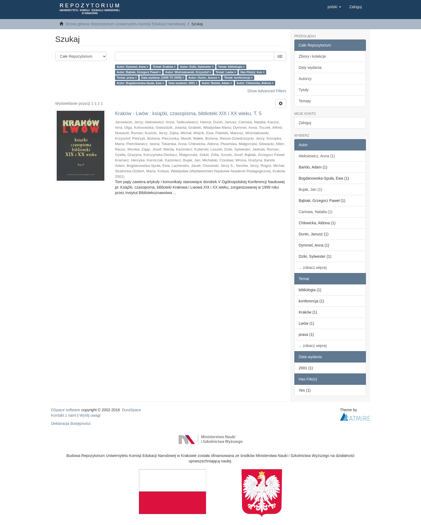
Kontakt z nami (64, 415)
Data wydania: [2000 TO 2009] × (162, 77)
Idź (280, 56)
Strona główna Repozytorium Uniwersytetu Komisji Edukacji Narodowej (125, 24)
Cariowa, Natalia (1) (315, 212)
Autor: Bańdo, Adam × (217, 83)
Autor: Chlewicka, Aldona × (255, 83)
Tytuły (304, 90)
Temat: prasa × (127, 77)
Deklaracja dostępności (71, 423)
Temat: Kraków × (164, 66)
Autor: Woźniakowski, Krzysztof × (188, 72)
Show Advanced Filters (266, 91)
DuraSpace (131, 410)
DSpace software (65, 410)
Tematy (305, 101)
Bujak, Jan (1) (310, 189)
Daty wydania (310, 67)
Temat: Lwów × (226, 72)
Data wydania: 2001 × (182, 83)
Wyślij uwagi (90, 415)
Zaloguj (305, 123)
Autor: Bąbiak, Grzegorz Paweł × (139, 72)
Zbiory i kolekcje (312, 56)
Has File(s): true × (252, 72)
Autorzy (305, 78)
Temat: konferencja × (238, 77)
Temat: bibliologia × (231, 66)
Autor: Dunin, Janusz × (204, 77)
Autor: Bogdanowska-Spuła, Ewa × (140, 83)
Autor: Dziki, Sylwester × (197, 66)
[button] (334, 7)
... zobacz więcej (313, 267)
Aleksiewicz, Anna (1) (317, 156)
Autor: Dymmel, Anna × (132, 66)
